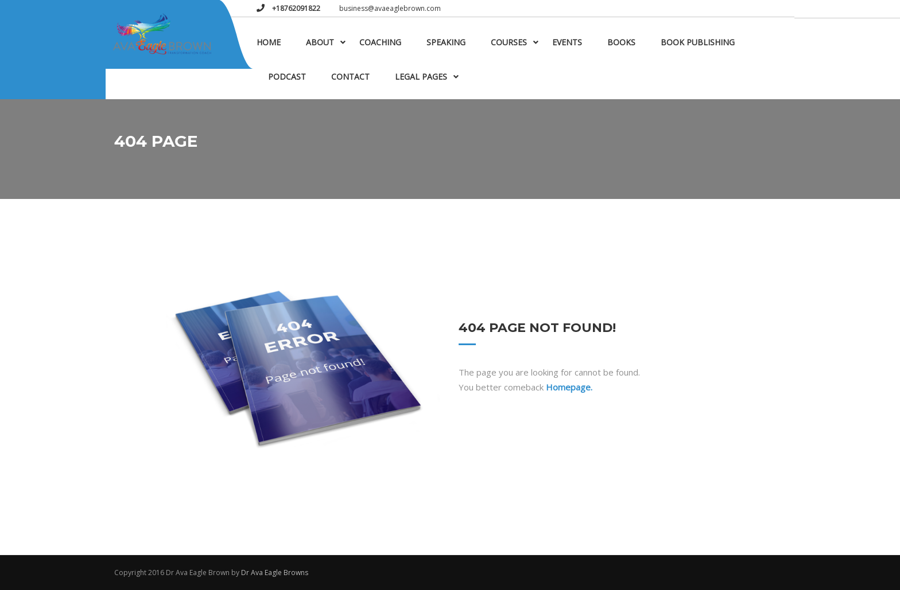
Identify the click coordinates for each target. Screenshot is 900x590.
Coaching (380, 42)
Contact (350, 76)
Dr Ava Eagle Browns (274, 572)
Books (621, 42)
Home (269, 42)
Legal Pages (421, 76)
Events (567, 42)
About (320, 42)
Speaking (445, 42)
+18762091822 (295, 8)
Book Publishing (698, 42)
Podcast (287, 76)
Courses (509, 42)
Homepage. (569, 387)
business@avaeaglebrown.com (390, 8)
